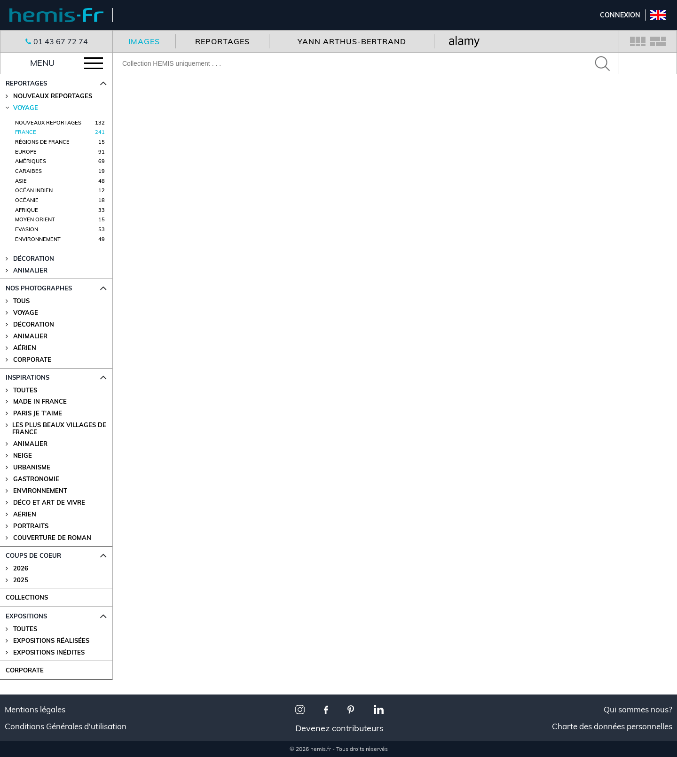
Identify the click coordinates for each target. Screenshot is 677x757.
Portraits (30, 526)
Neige (22, 455)
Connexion (620, 15)
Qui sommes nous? (638, 709)
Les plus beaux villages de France (59, 428)
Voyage (25, 312)
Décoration (33, 324)
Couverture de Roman (52, 537)
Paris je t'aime (37, 413)
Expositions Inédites (49, 652)
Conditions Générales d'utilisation (65, 726)
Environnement (40, 490)
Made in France (40, 401)
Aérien (24, 347)
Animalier (30, 336)
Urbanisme (31, 467)
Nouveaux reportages (52, 96)
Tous (21, 300)
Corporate (32, 359)
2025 (20, 580)
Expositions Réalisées (51, 640)
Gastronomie (36, 479)
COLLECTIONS (27, 597)
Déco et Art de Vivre (49, 502)
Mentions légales (35, 709)
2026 (20, 568)
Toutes (25, 390)
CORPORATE (25, 670)
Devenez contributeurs (339, 728)
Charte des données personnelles (612, 726)
